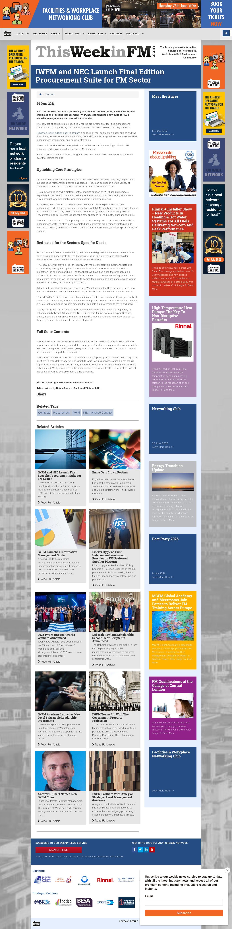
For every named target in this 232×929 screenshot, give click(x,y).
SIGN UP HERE (58, 850)
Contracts (44, 412)
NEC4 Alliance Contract (97, 412)
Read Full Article (49, 502)
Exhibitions (97, 33)
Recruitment (74, 33)
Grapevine (40, 33)
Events (56, 33)
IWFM (76, 412)
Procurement (61, 412)
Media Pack (135, 33)
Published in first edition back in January (58, 133)
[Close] (227, 870)
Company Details (128, 921)
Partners (116, 33)
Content (22, 33)
